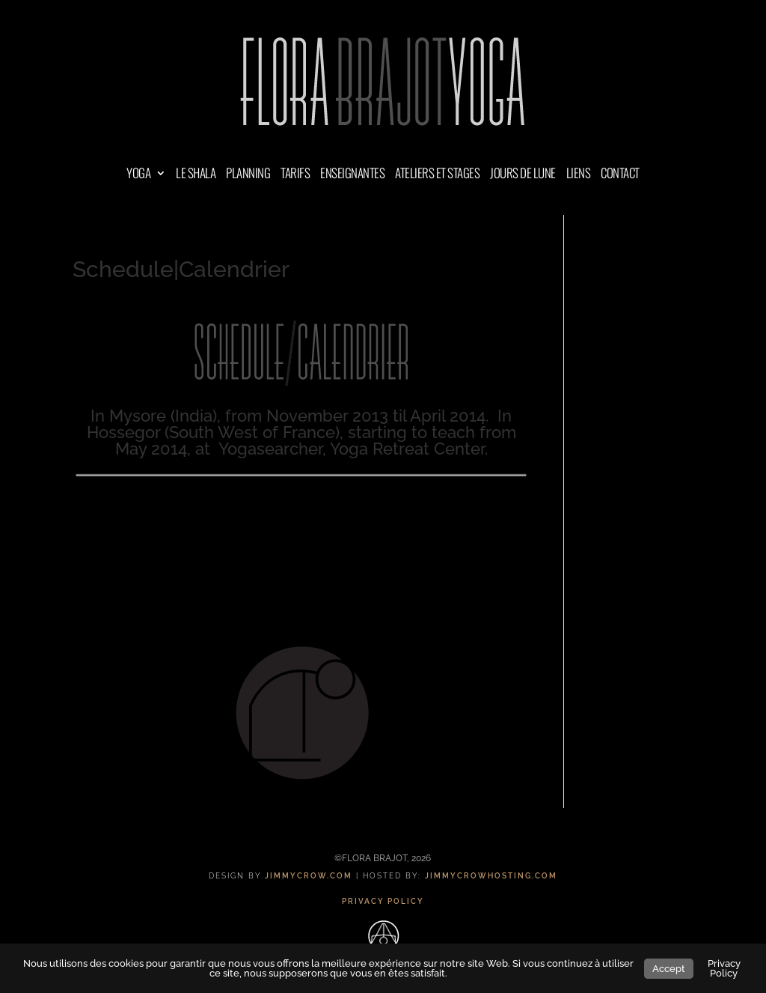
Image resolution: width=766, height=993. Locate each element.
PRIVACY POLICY (383, 901)
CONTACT (620, 175)
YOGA (138, 175)
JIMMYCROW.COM (308, 876)
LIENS (578, 175)
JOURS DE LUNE (523, 175)
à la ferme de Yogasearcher (299, 537)
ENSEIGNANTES (352, 175)
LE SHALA (195, 175)
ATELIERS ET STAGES (437, 175)
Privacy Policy (724, 968)
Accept (668, 968)
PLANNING (248, 175)
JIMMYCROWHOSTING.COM (491, 876)
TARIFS (295, 175)
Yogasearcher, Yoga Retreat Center (351, 448)
